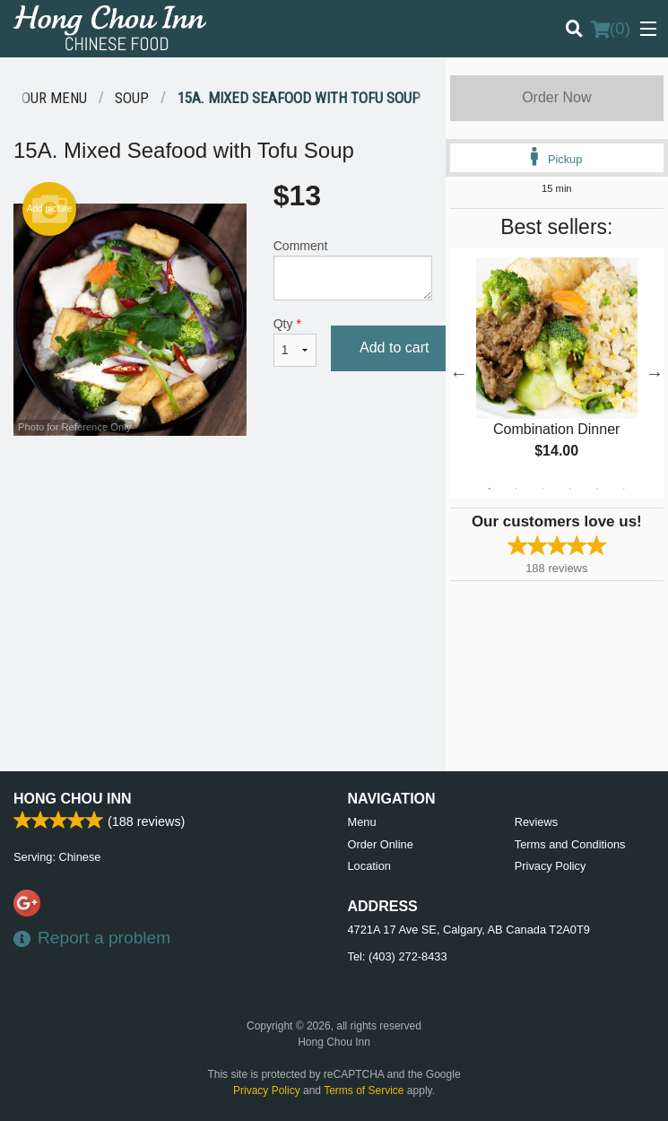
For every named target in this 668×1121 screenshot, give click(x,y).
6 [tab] (624, 489)
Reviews (536, 822)
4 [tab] (570, 489)
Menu (362, 822)
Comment (352, 269)
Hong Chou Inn (72, 798)
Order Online (380, 844)
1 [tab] (490, 489)
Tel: (397, 956)
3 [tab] (543, 489)
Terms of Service (363, 1090)
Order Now (556, 97)
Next (655, 373)
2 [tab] (516, 489)
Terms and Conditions (570, 844)
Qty (295, 342)
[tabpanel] (557, 373)
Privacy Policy (550, 866)
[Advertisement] (222, 494)
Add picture (50, 209)
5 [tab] (597, 489)
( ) (610, 28)
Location (369, 866)
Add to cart (394, 347)
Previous (459, 373)
